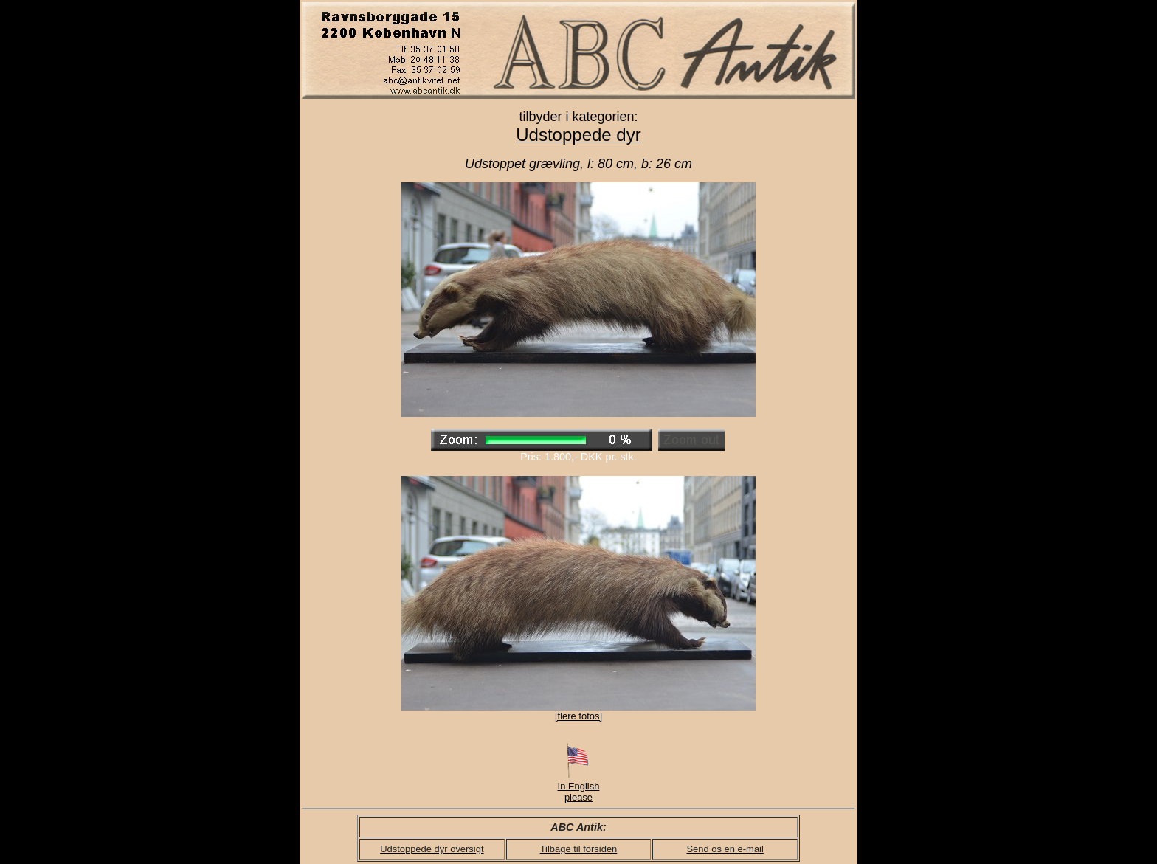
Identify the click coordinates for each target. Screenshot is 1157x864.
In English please (579, 787)
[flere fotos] (578, 716)
